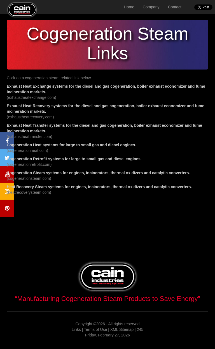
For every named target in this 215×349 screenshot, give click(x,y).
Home (129, 7)
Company (151, 7)
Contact (174, 7)
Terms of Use (95, 329)
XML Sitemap (122, 329)
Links (76, 329)
